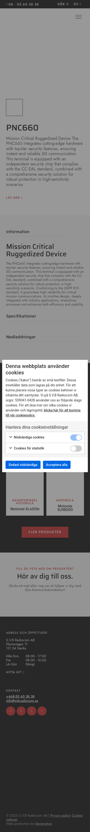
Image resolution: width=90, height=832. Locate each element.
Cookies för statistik (26, 448)
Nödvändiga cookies (26, 437)
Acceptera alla (56, 465)
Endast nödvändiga (23, 465)
